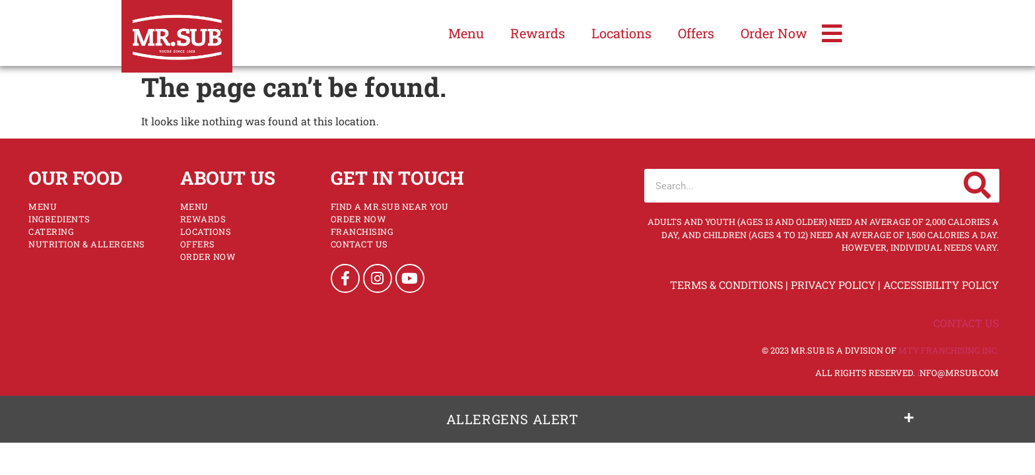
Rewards (537, 33)
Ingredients (59, 219)
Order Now (774, 33)
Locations (621, 33)
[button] (517, 419)
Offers (696, 33)
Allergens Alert (512, 419)
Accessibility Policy (941, 285)
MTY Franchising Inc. (948, 350)
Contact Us (359, 244)
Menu (466, 33)
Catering (51, 232)
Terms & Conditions (726, 285)
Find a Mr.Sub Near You (390, 206)
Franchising (362, 232)
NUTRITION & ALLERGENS (86, 244)
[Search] (977, 186)
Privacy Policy (833, 285)
